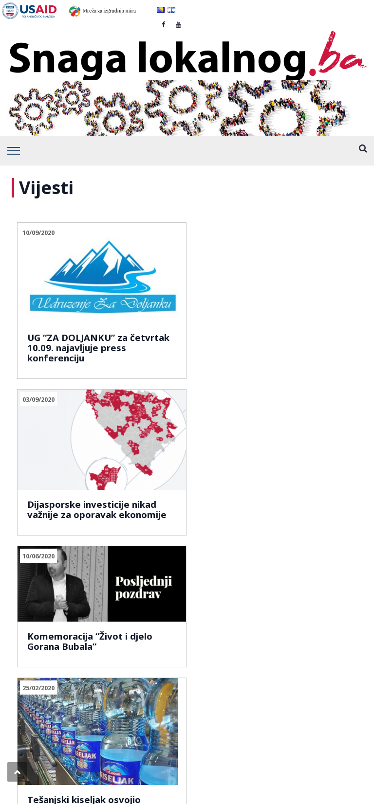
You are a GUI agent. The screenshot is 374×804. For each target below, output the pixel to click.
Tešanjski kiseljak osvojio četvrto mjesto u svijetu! (66, 463)
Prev (28, 521)
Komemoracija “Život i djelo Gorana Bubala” (290, 293)
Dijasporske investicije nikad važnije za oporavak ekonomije (178, 319)
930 (102, 521)
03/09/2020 (152, 232)
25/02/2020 (38, 380)
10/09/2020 (38, 232)
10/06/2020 (266, 232)
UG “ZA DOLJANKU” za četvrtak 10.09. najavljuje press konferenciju (62, 319)
